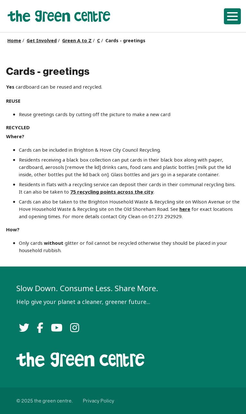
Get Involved (42, 40)
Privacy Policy (98, 401)
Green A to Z (77, 40)
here (184, 209)
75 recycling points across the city (111, 191)
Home (14, 40)
